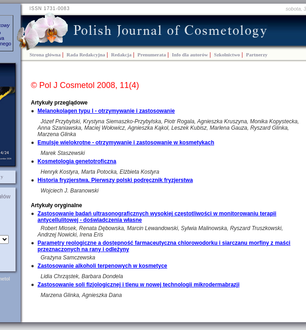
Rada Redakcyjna (86, 54)
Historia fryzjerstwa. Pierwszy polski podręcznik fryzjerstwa (115, 180)
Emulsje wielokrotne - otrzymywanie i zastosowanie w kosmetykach (126, 142)
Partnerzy (257, 54)
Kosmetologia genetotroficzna (77, 161)
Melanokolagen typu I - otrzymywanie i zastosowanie (106, 111)
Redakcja (121, 54)
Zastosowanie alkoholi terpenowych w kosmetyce (102, 266)
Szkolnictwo (227, 54)
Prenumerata (152, 54)
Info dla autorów (190, 54)
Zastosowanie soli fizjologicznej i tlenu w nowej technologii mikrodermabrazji (138, 284)
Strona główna (45, 54)
